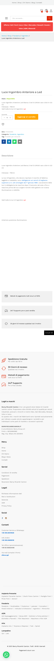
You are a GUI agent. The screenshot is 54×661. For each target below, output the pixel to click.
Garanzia (5, 500)
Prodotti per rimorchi (12, 137)
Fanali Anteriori (7, 608)
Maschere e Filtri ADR (39, 618)
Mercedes (32, 25)
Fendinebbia (14, 606)
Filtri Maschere (23, 618)
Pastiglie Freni (46, 596)
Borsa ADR (23, 616)
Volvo (21, 28)
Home (14, 2)
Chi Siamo (26, 2)
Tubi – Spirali (35, 626)
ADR (25, 28)
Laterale (34, 606)
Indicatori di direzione (23, 608)
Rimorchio (45, 608)
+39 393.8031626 (8, 533)
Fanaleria (12, 134)
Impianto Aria (6, 626)
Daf (11, 25)
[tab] (8, 157)
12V (3, 633)
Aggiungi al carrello (26, 117)
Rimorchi (32, 28)
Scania (46, 25)
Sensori (14, 599)
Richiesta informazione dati (12, 493)
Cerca (49, 18)
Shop (19, 2)
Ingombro (20, 134)
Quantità (4, 114)
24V (7, 633)
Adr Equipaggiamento (9, 616)
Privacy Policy (6, 506)
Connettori (43, 606)
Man (25, 25)
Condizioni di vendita (9, 473)
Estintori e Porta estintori (38, 616)
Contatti (39, 2)
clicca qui (5, 555)
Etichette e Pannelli (9, 618)
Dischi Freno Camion (31, 596)
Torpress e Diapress (21, 626)
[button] (6, 654)
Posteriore (25, 606)
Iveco (21, 25)
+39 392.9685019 (8, 540)
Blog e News (6, 457)
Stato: (4, 99)
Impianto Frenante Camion (11, 596)
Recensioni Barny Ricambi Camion (14, 482)
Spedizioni (5, 479)
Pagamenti (5, 476)
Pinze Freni (6, 599)
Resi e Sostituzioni (8, 496)
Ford (16, 25)
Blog (33, 2)
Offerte (6, 25)
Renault (40, 25)
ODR (3, 503)
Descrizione (7, 156)
